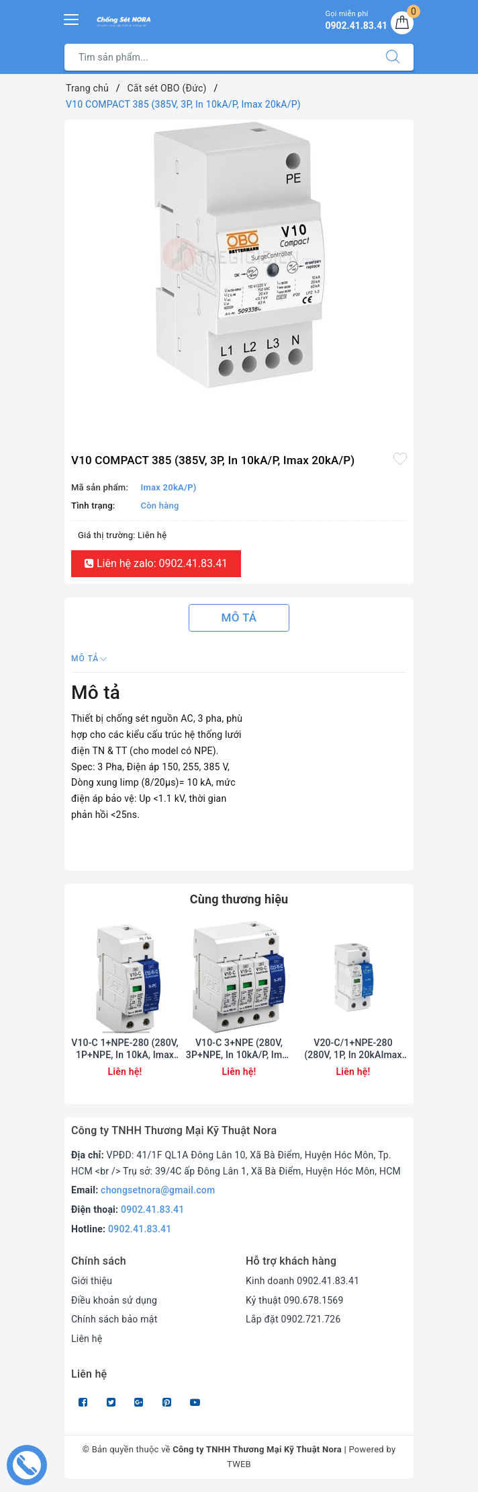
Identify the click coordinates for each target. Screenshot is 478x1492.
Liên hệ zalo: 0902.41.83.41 (156, 563)
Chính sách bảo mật (114, 1319)
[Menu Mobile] (71, 18)
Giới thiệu (91, 1280)
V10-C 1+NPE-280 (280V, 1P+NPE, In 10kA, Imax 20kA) (124, 1049)
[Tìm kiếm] (393, 57)
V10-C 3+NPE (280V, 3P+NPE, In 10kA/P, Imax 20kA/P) (239, 1049)
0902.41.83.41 (153, 1209)
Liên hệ (86, 1338)
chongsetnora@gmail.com (158, 1190)
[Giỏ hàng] (402, 22)
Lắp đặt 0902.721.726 (293, 1319)
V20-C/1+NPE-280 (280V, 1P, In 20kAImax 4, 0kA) (353, 1049)
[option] (239, 254)
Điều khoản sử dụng (114, 1300)
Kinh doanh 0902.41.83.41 (302, 1280)
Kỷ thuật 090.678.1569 (295, 1300)
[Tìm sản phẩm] (218, 57)
